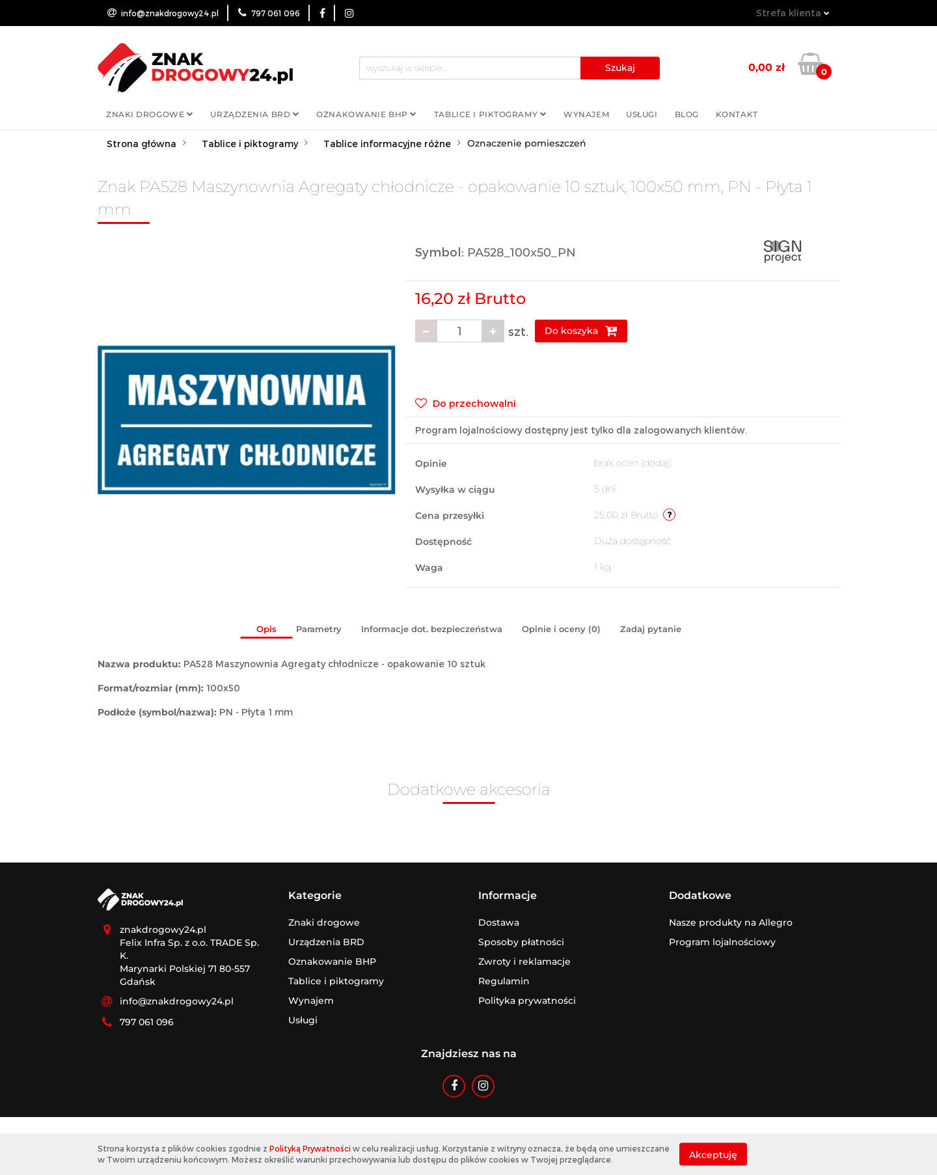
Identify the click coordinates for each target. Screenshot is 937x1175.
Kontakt (737, 114)
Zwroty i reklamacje (524, 961)
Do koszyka (581, 330)
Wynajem (586, 114)
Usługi (641, 114)
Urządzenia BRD (254, 114)
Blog (687, 114)
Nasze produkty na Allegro (731, 922)
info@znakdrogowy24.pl (177, 1001)
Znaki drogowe (149, 114)
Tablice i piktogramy (490, 114)
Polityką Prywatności (310, 1148)
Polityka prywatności (527, 1000)
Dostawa (498, 922)
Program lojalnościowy (722, 942)
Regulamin (504, 981)
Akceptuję (713, 1154)
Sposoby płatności (521, 942)
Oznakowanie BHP (366, 114)
